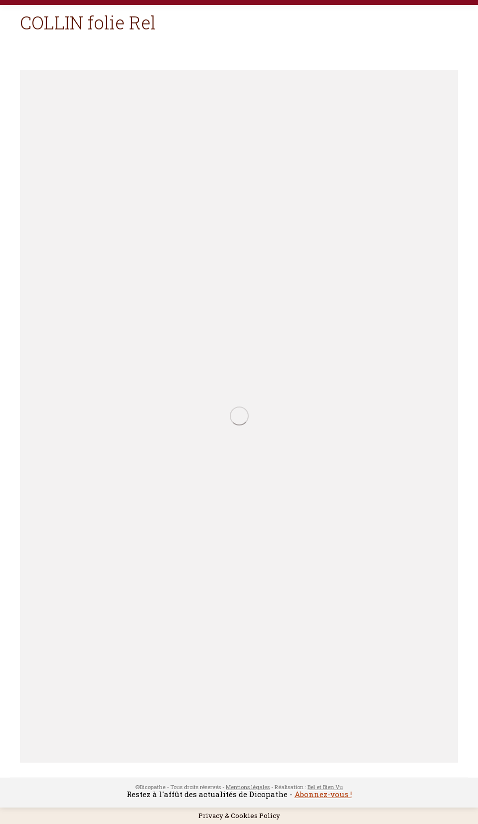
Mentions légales (248, 787)
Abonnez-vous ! (323, 794)
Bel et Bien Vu (325, 787)
